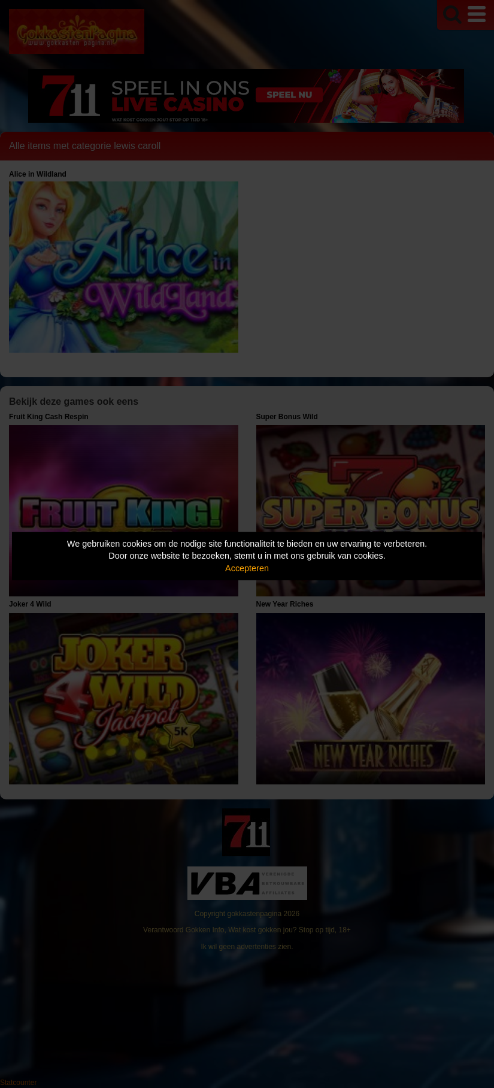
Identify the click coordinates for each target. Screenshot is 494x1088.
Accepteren (247, 568)
